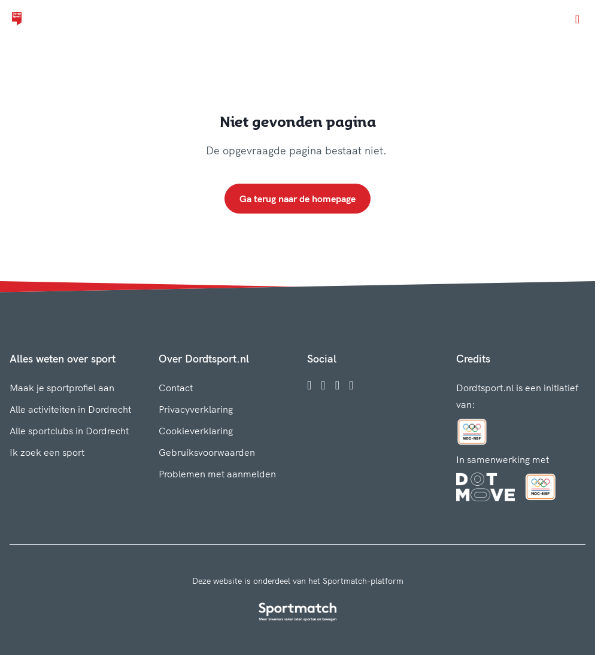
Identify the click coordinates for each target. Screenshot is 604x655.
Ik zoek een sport (47, 452)
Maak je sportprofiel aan (62, 388)
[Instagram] (323, 385)
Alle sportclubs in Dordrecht (69, 431)
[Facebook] (309, 385)
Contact (176, 388)
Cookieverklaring (196, 431)
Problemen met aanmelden (217, 474)
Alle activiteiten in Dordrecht (70, 409)
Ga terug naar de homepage (297, 199)
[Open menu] (577, 19)
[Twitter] (337, 385)
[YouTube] (351, 385)
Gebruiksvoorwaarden (207, 452)
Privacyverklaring (196, 409)
